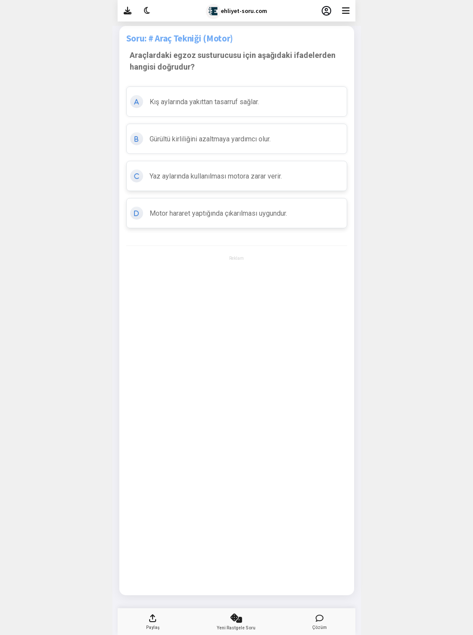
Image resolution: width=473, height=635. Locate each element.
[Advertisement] (236, 287)
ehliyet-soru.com (236, 11)
